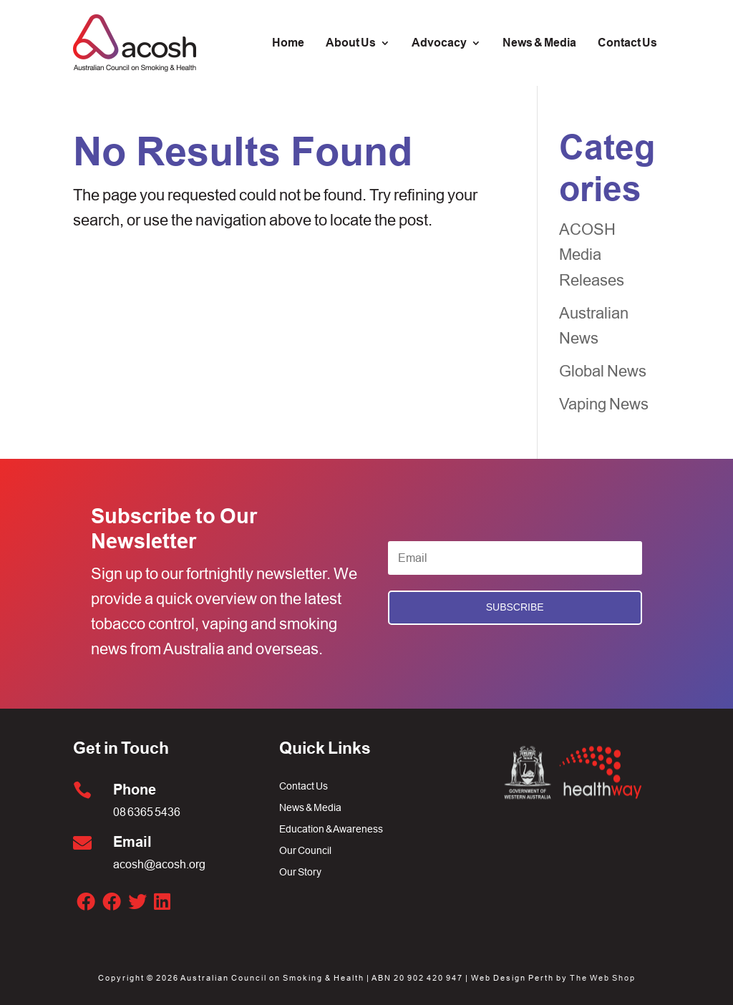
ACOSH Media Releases (591, 254)
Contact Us (303, 786)
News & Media (310, 807)
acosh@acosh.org (159, 864)
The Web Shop (603, 978)
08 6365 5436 (146, 811)
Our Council (305, 850)
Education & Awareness (331, 829)
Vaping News (604, 404)
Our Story (300, 872)
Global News (602, 371)
